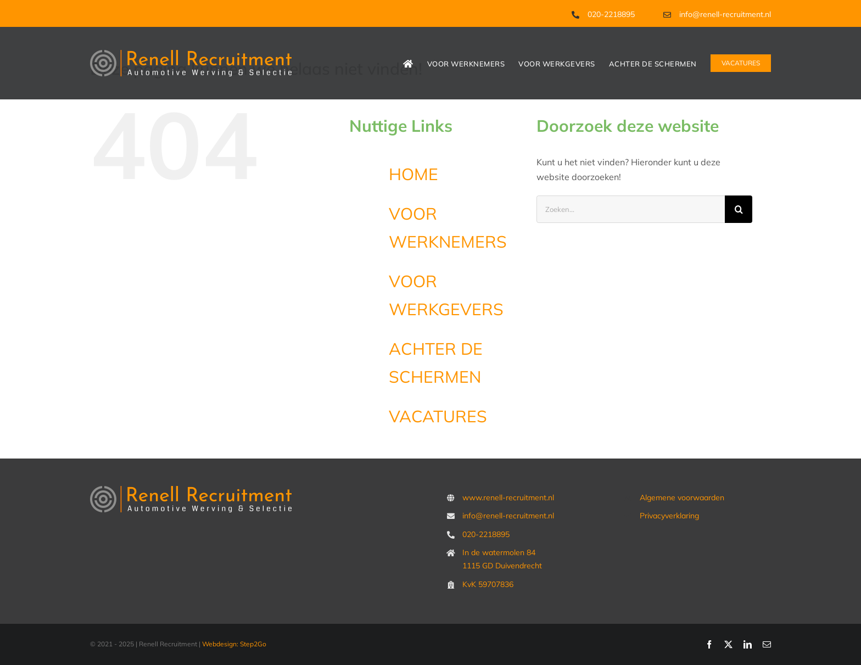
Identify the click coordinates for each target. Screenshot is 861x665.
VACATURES (438, 416)
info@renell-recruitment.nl (725, 14)
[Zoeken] (738, 209)
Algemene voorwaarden (682, 497)
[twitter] (728, 644)
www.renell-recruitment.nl (508, 497)
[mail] (767, 644)
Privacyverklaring (669, 516)
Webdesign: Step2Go (234, 644)
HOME (413, 174)
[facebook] (709, 644)
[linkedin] (747, 644)
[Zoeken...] (630, 209)
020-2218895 (611, 14)
